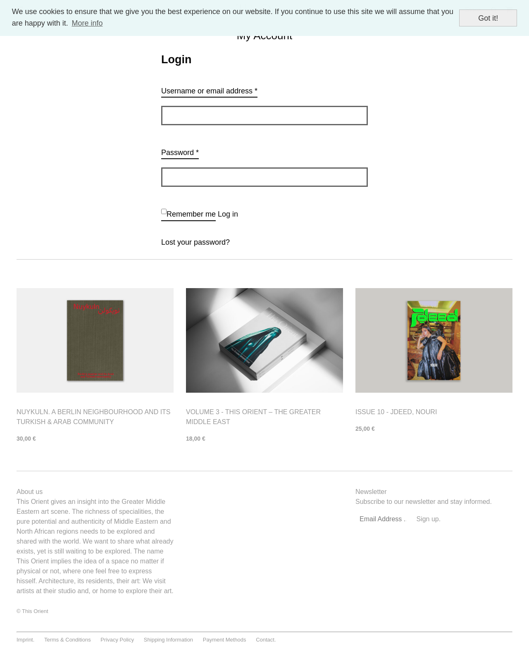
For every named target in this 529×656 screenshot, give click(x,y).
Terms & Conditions (67, 640)
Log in (228, 214)
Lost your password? (195, 242)
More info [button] (86, 23)
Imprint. (25, 640)
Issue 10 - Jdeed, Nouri (396, 411)
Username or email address (209, 91)
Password (180, 152)
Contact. (266, 640)
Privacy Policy (117, 640)
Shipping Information (168, 640)
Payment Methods (224, 640)
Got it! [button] (488, 18)
